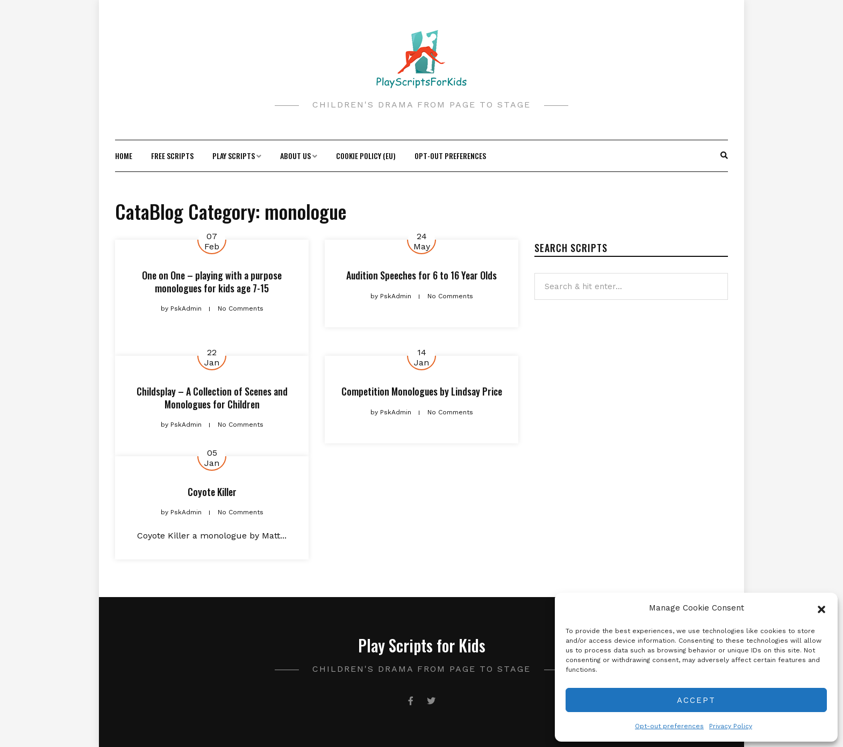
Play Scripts (233, 155)
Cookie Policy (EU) (366, 155)
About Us (295, 155)
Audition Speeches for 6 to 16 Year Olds (421, 275)
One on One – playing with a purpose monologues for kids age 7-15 (212, 281)
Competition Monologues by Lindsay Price (421, 391)
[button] (821, 608)
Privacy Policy (730, 726)
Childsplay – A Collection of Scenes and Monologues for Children (212, 397)
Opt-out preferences (669, 726)
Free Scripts (172, 155)
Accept (696, 700)
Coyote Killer (212, 492)
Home (123, 155)
